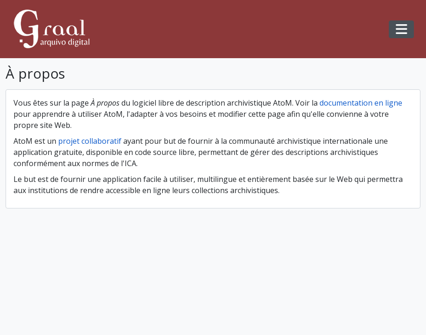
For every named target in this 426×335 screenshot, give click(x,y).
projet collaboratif (89, 141)
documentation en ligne (361, 103)
